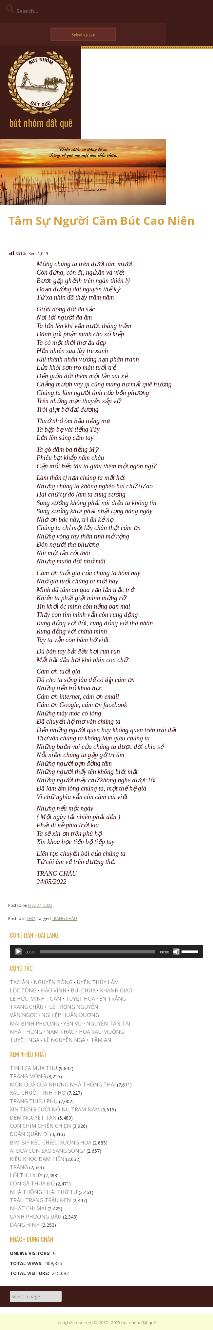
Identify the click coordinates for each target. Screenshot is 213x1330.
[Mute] (176, 952)
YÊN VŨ (72, 1023)
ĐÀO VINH (54, 990)
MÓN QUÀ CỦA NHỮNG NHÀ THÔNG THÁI (63, 1084)
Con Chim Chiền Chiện (40, 1125)
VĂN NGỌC (24, 1015)
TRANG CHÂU (64, 918)
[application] (106, 951)
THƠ (31, 918)
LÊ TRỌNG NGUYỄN (73, 1006)
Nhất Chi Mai (28, 1208)
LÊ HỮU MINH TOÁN (35, 998)
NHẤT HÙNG (26, 1031)
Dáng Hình (25, 1224)
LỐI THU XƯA (26, 1175)
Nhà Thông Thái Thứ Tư (43, 1192)
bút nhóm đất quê (40, 122)
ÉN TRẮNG (112, 998)
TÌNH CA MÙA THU (33, 1068)
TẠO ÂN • (21, 982)
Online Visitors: (31, 1253)
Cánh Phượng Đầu (36, 1216)
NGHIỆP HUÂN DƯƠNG (70, 1015)
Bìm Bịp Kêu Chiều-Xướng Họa (50, 1142)
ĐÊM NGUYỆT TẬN (33, 1117)
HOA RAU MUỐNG (101, 1031)
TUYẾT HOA (80, 998)
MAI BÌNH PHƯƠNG (34, 1023)
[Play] (18, 952)
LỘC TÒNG (23, 990)
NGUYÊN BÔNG (53, 982)
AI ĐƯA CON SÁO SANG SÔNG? (47, 1150)
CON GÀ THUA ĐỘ (32, 1183)
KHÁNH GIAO (116, 990)
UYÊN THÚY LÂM (97, 982)
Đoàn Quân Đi (29, 1134)
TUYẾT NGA (25, 1040)
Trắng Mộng (28, 1076)
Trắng (19, 1167)
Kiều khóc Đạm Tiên (37, 1159)
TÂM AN (101, 1040)
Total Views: (27, 1263)
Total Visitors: (30, 1273)
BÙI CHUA (83, 990)
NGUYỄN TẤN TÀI (108, 1023)
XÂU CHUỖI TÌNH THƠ (38, 1092)
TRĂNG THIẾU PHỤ (34, 1101)
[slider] (97, 951)
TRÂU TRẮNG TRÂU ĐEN (40, 1200)
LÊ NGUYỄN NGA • (66, 1040)
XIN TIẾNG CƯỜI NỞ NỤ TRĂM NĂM (55, 1109)
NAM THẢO (60, 1031)
